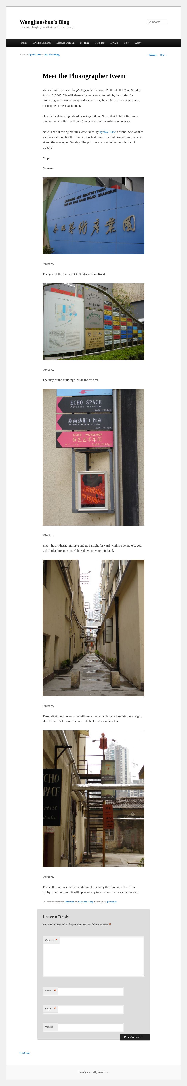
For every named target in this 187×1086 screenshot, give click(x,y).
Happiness (100, 42)
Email (50, 1008)
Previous (151, 55)
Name (50, 991)
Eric (113, 132)
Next (163, 55)
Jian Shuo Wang (52, 54)
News (126, 42)
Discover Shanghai (65, 42)
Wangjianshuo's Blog (44, 22)
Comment (51, 940)
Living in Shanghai (42, 42)
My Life (114, 42)
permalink (112, 901)
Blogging (84, 42)
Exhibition (70, 901)
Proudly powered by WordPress (93, 1072)
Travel (24, 42)
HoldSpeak (25, 1053)
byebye (104, 132)
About (138, 42)
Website (49, 1026)
